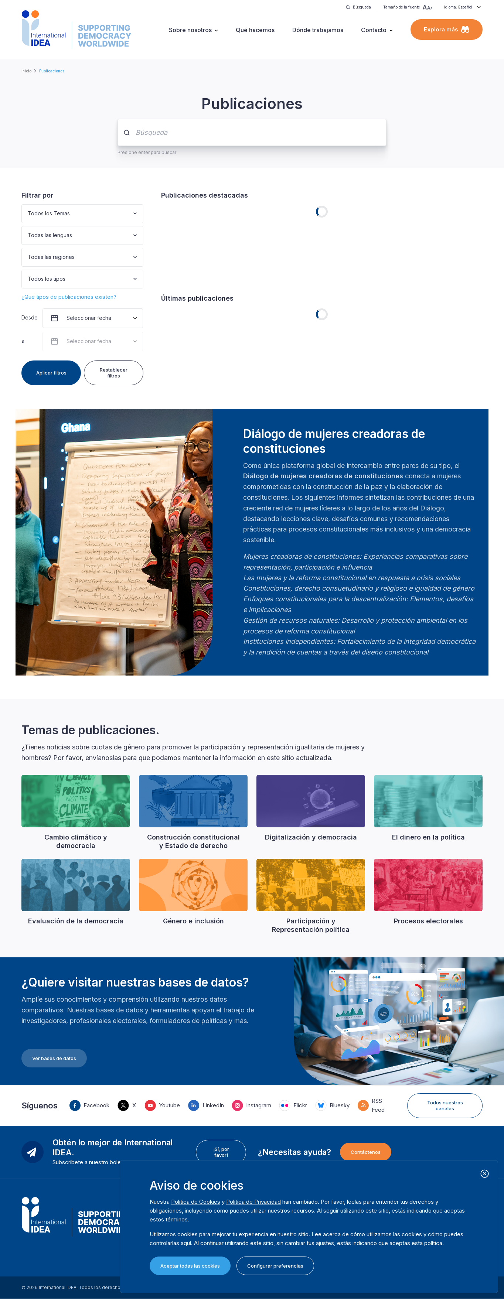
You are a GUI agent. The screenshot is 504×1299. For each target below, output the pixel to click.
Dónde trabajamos (317, 30)
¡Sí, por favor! (221, 1152)
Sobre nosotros (190, 30)
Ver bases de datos (54, 1058)
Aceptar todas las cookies (190, 1266)
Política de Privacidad (253, 1201)
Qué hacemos (255, 30)
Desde (28, 317)
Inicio (26, 71)
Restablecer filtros (113, 373)
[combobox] (28, 214)
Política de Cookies (195, 1201)
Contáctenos (366, 1152)
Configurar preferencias (275, 1266)
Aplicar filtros (51, 373)
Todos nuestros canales (445, 1105)
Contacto (373, 30)
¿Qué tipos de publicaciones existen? (68, 296)
